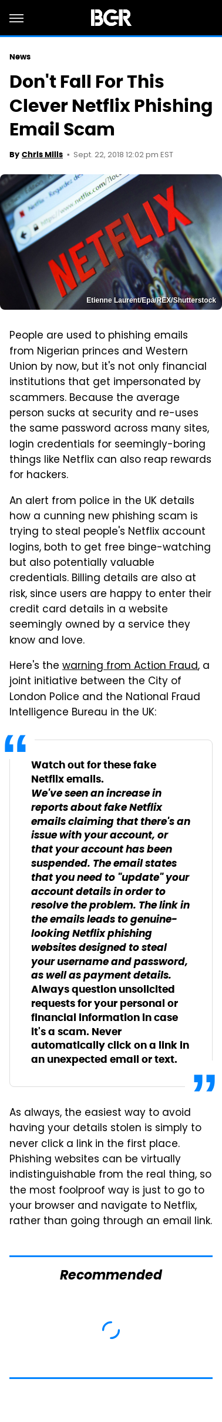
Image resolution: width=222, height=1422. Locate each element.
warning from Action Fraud (130, 666)
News (20, 57)
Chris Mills (42, 155)
